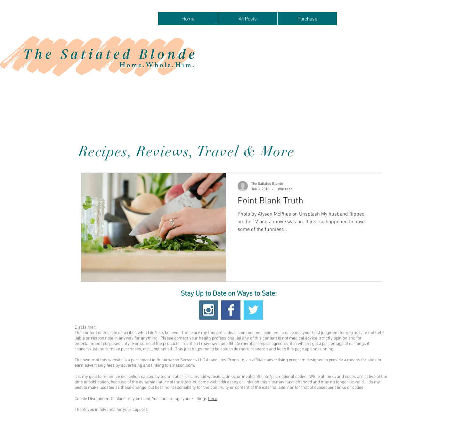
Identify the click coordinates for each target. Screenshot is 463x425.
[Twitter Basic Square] (253, 310)
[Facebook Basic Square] (230, 310)
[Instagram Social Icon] (208, 310)
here (212, 399)
